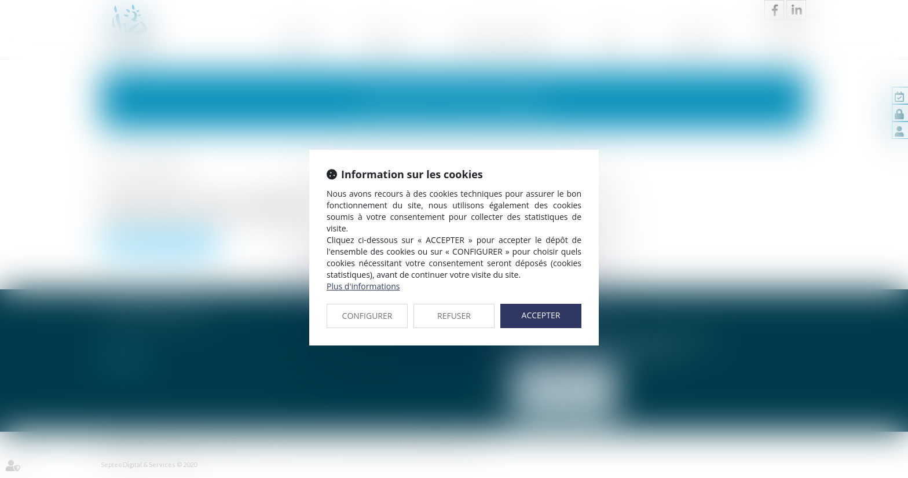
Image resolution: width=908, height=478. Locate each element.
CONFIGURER (367, 315)
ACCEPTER (541, 315)
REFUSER (454, 315)
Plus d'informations (363, 286)
